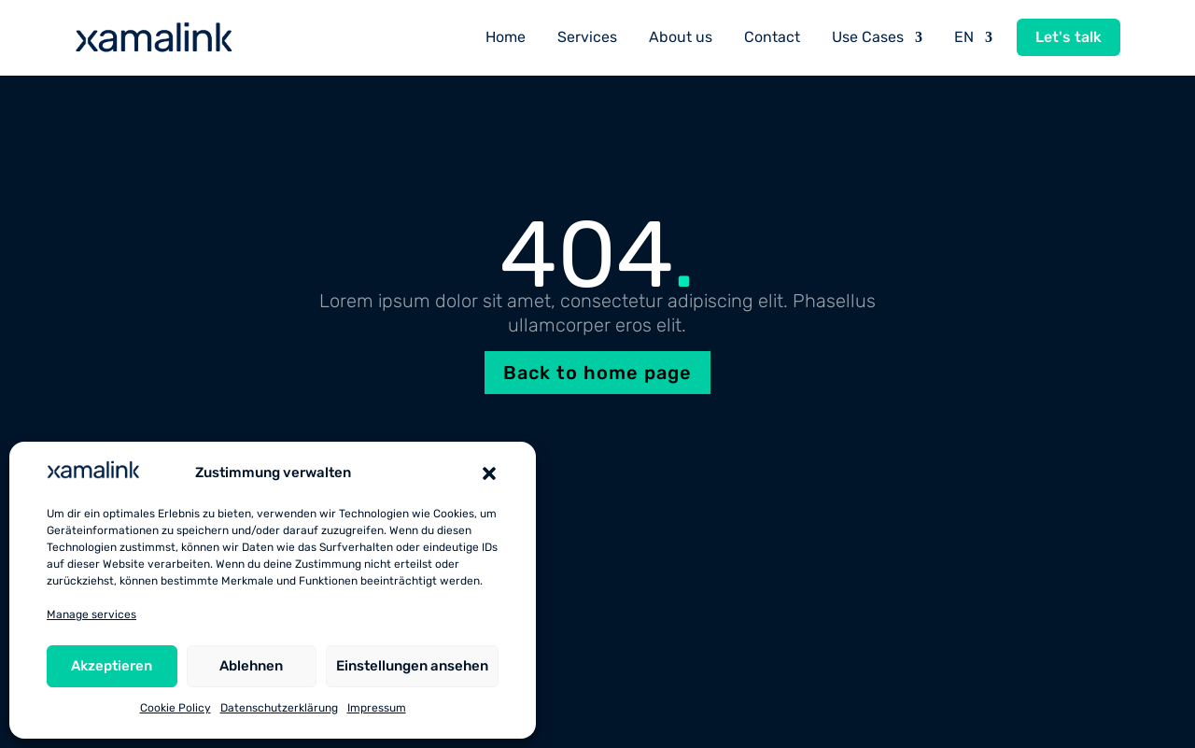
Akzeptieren (111, 665)
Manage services (91, 614)
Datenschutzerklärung (279, 707)
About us (680, 37)
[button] (489, 473)
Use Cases (868, 37)
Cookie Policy (175, 707)
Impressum (376, 707)
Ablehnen (251, 665)
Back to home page (597, 372)
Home (505, 37)
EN (964, 37)
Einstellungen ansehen (412, 665)
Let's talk (1068, 37)
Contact (772, 37)
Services (587, 37)
